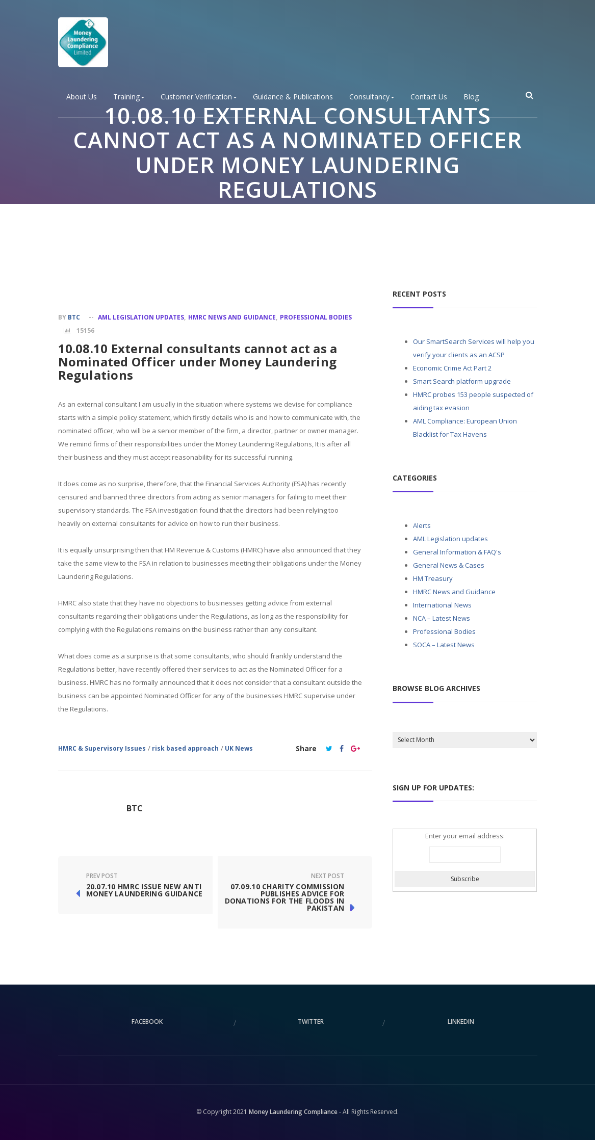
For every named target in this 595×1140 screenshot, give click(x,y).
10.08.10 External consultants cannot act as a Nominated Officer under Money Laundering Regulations (198, 362)
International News (442, 604)
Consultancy (371, 96)
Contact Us (428, 96)
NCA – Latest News (441, 618)
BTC (74, 317)
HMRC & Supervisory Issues (102, 748)
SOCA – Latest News (444, 644)
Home (228, 216)
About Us (81, 96)
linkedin (461, 1021)
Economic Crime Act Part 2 (452, 368)
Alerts (422, 525)
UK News (239, 748)
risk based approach (185, 748)
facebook (147, 1021)
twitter (311, 1021)
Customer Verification (199, 96)
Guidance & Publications (293, 96)
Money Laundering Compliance (293, 1111)
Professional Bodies (321, 216)
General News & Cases (448, 565)
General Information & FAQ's (457, 551)
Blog (471, 96)
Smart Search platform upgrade (462, 381)
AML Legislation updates (141, 317)
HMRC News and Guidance (232, 317)
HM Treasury (433, 578)
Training (128, 96)
